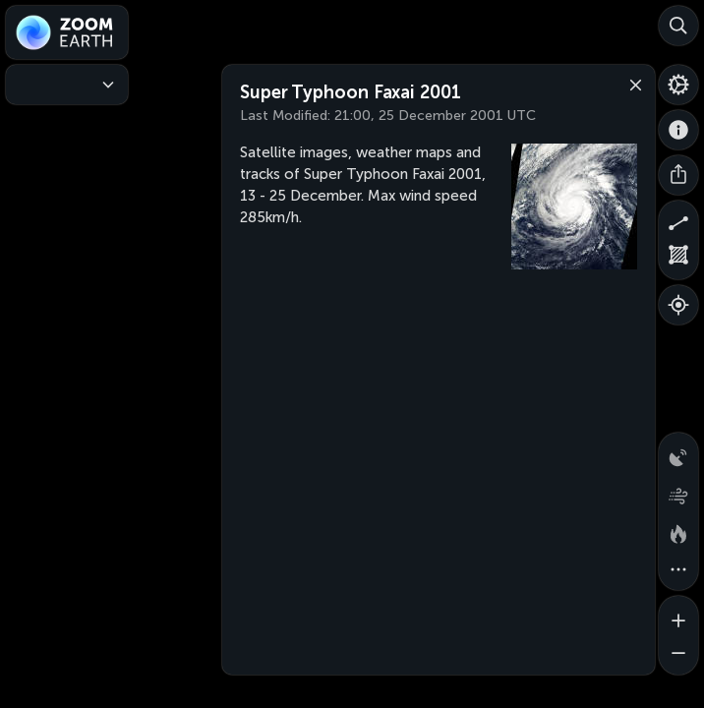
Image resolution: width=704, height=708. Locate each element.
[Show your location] (678, 304)
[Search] (678, 25)
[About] (678, 129)
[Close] (631, 83)
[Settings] (678, 84)
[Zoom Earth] (67, 32)
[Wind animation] (678, 491)
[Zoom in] (678, 615)
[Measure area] (678, 259)
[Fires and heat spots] (678, 531)
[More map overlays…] (678, 570)
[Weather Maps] (67, 84)
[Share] (678, 175)
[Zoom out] (678, 655)
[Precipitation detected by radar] (678, 452)
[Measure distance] (678, 220)
